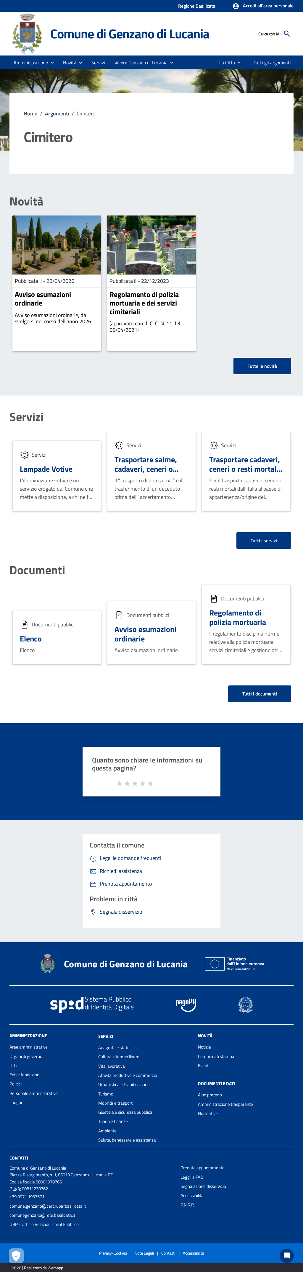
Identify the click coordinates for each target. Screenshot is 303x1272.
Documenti (37, 570)
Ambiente (107, 1130)
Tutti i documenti (259, 693)
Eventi (203, 1065)
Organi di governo (25, 1056)
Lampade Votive (46, 469)
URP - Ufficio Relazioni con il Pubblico (44, 1224)
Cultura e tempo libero (118, 1056)
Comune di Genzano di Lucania (129, 33)
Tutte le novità (262, 366)
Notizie (204, 1047)
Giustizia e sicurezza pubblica (125, 1112)
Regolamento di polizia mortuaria (237, 617)
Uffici (14, 1065)
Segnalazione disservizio (203, 1186)
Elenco (31, 638)
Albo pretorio (210, 1094)
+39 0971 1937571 (26, 1196)
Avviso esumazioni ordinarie (43, 298)
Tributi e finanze (113, 1121)
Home (30, 113)
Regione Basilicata (196, 5)
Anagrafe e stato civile (119, 1047)
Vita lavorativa (111, 1066)
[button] (263, 6)
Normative (208, 1113)
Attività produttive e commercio (127, 1075)
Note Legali (144, 1253)
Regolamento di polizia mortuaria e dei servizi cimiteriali (144, 303)
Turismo (105, 1093)
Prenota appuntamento (202, 1167)
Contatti (18, 1158)
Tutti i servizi (264, 540)
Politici (15, 1083)
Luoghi (15, 1102)
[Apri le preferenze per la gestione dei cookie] (16, 1255)
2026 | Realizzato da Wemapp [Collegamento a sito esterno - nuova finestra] (37, 1268)
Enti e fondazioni (24, 1074)
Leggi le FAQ (191, 1177)
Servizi (26, 417)
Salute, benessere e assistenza (127, 1140)
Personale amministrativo (33, 1093)
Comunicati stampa (216, 1056)
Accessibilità (192, 1195)
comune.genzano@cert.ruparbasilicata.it (47, 1206)
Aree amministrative (28, 1047)
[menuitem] (225, 62)
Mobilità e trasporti (115, 1103)
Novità (26, 201)
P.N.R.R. (187, 1204)
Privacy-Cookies (113, 1253)
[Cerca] (287, 33)
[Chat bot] (286, 1255)
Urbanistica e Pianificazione (124, 1084)
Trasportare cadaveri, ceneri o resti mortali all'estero (244, 469)
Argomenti (57, 113)
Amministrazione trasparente (225, 1104)
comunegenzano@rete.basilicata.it (42, 1215)
